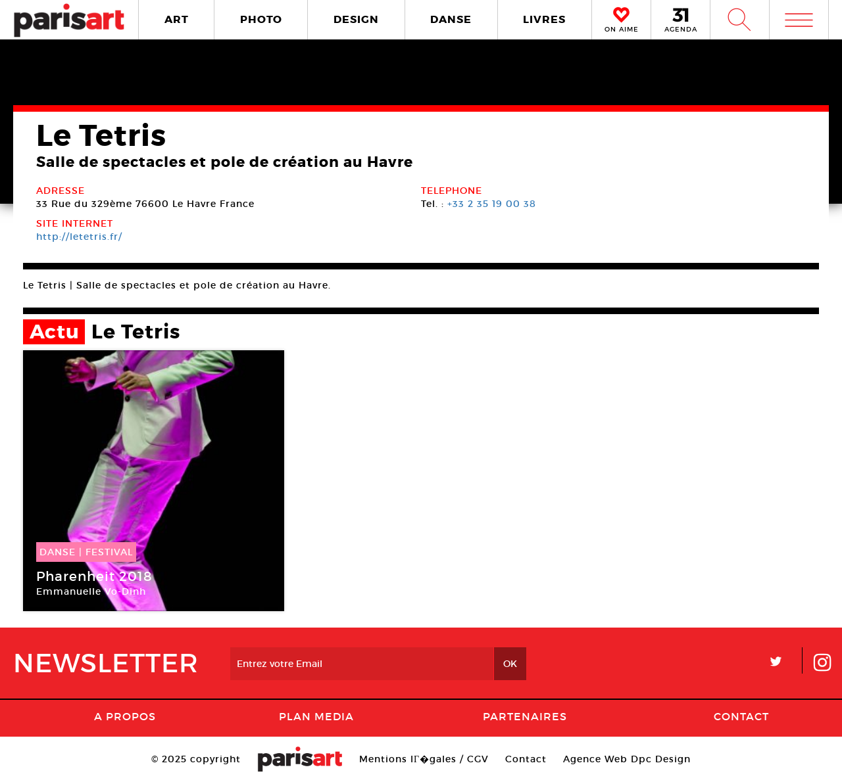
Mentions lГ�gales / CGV (424, 759)
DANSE (451, 19)
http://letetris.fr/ (79, 236)
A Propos (125, 716)
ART (176, 19)
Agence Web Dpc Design (627, 759)
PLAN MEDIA (316, 716)
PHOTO (261, 19)
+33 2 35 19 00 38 (491, 204)
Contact (741, 716)
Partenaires (525, 716)
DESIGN (356, 19)
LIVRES (544, 19)
